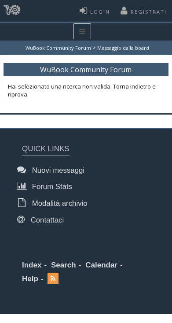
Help (30, 279)
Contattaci (43, 219)
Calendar (101, 265)
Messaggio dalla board (123, 48)
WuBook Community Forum (58, 48)
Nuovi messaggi (53, 169)
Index (31, 265)
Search (63, 265)
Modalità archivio (55, 203)
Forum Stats (47, 186)
